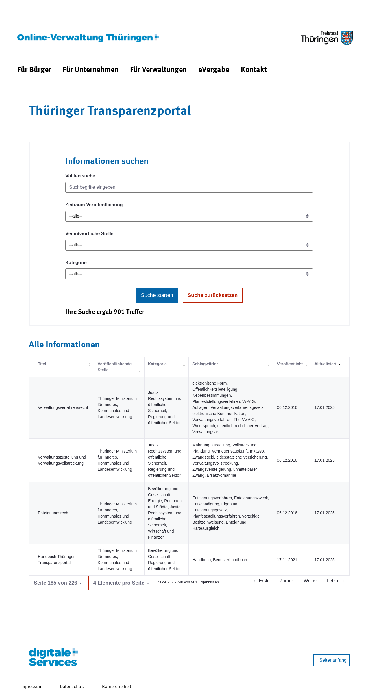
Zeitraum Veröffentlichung (94, 204)
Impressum (31, 687)
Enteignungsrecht (53, 513)
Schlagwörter (205, 363)
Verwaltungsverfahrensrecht (63, 407)
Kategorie (76, 262)
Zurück (287, 580)
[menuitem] (34, 70)
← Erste (261, 580)
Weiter (310, 580)
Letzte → (336, 580)
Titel (42, 363)
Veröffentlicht (290, 363)
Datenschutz (72, 687)
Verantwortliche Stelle (89, 233)
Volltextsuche (80, 175)
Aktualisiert (325, 363)
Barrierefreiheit (116, 687)
